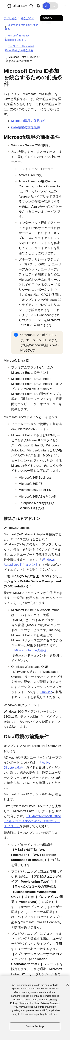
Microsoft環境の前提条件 (28, 121)
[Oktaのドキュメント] (17, 6)
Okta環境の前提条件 (25, 127)
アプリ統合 (10, 18)
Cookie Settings (35, 1026)
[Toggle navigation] (64, 6)
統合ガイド (27, 18)
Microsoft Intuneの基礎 (30, 650)
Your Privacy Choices (47, 1003)
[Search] (31, 5)
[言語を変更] (38, 6)
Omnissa (46, 692)
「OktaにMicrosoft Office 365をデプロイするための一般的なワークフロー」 (32, 821)
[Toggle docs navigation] (3, 6)
